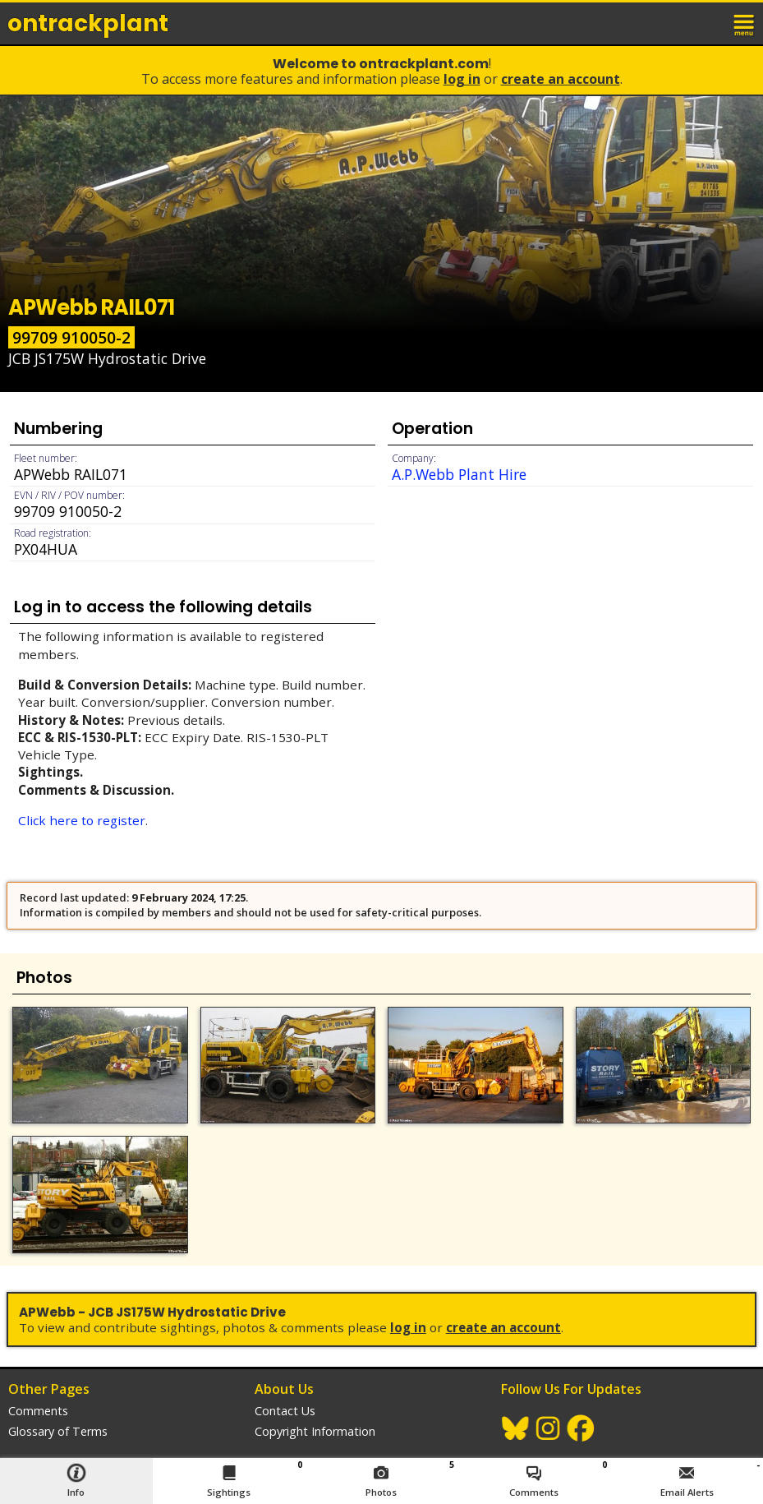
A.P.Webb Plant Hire (459, 474)
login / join (709, 23)
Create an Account (560, 79)
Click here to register (81, 820)
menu (745, 23)
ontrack (87, 23)
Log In (462, 79)
